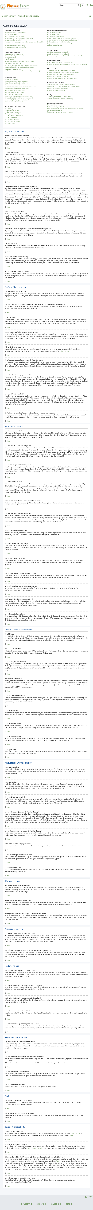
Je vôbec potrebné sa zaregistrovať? (15, 32)
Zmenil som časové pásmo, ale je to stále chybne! (19, 61)
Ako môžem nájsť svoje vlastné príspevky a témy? (62, 78)
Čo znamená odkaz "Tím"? (55, 46)
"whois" (58, 1161)
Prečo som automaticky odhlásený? (15, 46)
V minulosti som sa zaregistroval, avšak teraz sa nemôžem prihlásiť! (25, 42)
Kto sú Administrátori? (54, 32)
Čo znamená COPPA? (11, 34)
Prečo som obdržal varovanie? (14, 94)
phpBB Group (65, 351)
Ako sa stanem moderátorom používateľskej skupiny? (63, 40)
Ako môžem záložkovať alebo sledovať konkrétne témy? (64, 86)
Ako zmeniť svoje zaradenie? (13, 69)
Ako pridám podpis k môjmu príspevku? (16, 83)
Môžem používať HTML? (12, 110)
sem (71, 1135)
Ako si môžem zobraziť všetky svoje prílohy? (60, 98)
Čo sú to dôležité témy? (12, 119)
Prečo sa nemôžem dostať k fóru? (15, 90)
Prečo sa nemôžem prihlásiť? (13, 40)
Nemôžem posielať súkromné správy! (58, 52)
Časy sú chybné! (9, 60)
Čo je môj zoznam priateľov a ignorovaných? (60, 62)
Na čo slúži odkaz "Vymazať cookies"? (16, 47)
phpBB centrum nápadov (35, 1148)
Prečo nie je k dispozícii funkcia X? (57, 107)
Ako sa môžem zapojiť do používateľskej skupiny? (62, 38)
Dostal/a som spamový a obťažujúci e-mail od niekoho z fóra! (65, 56)
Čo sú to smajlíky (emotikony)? (14, 112)
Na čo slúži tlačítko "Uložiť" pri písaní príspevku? (19, 98)
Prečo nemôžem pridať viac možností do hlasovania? (20, 87)
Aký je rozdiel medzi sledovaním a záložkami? (61, 84)
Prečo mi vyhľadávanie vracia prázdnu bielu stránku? (63, 74)
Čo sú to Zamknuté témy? (12, 121)
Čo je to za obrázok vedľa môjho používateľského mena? (21, 65)
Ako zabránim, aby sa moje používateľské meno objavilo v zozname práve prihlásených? (25, 57)
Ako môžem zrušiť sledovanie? (56, 90)
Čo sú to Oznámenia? (11, 118)
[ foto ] (68, 1204)
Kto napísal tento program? (55, 105)
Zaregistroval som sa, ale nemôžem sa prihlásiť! (19, 38)
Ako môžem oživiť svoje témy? (14, 102)
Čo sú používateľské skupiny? (56, 36)
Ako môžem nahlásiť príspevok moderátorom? (18, 96)
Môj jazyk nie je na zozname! (13, 63)
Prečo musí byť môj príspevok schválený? (17, 100)
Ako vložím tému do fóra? (12, 79)
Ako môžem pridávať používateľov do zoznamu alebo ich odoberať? (67, 64)
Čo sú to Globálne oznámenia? (14, 116)
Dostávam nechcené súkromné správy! (58, 54)
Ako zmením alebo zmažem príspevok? (16, 81)
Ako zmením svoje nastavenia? (14, 54)
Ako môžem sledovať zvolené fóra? (57, 88)
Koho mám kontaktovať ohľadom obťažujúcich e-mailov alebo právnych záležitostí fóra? (65, 109)
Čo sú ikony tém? (10, 123)
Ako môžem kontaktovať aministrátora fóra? (60, 112)
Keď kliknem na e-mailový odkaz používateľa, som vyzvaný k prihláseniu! (23, 72)
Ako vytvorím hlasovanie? (12, 85)
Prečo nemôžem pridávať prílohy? (14, 92)
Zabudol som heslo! (10, 44)
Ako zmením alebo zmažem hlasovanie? (17, 88)
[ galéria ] (41, 1204)
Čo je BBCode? (9, 108)
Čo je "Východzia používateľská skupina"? (59, 44)
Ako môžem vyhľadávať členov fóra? (58, 76)
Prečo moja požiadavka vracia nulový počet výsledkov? (63, 72)
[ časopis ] (55, 1204)
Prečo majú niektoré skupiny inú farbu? (58, 42)
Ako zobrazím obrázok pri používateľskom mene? (19, 67)
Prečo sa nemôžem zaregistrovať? (15, 36)
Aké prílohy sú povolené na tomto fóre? (59, 97)
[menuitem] (87, 5)
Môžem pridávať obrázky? (12, 114)
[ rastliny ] (26, 1204)
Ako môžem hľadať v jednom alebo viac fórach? (61, 71)
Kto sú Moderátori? (53, 34)
